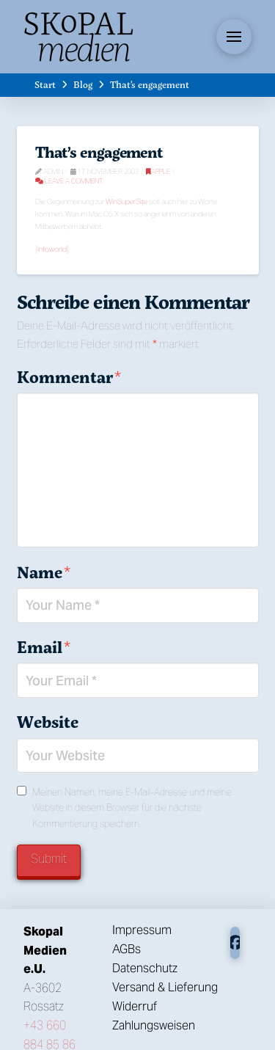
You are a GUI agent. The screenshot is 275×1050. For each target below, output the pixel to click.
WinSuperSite (126, 201)
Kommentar (69, 377)
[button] (234, 36)
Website (47, 722)
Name (43, 572)
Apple (158, 171)
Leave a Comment (69, 181)
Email (43, 647)
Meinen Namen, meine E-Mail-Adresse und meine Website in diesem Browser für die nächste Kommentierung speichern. (132, 808)
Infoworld (52, 249)
